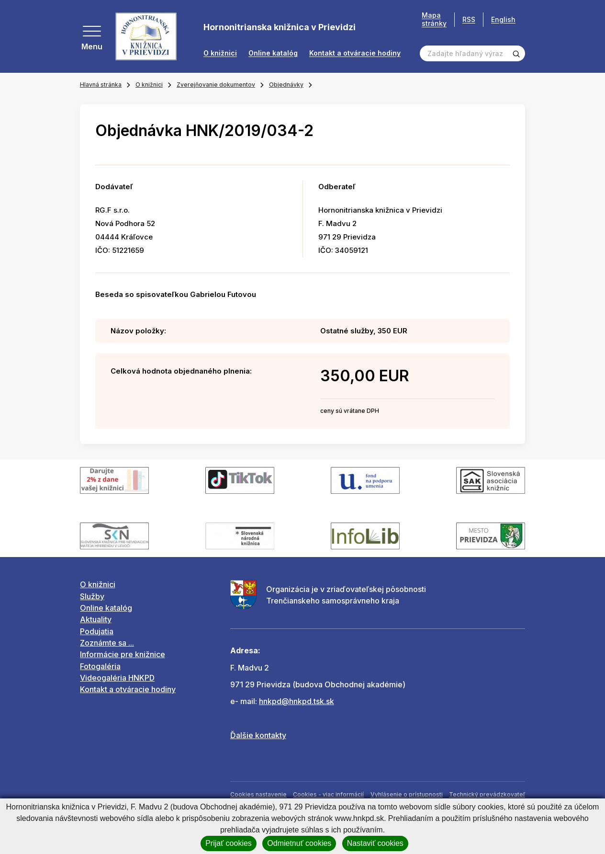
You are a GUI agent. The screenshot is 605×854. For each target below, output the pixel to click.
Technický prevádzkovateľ (487, 794)
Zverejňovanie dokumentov (216, 84)
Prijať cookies (228, 843)
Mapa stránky (434, 19)
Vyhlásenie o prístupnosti (406, 794)
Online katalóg (273, 53)
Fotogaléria (100, 666)
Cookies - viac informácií (328, 794)
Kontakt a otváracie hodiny (355, 53)
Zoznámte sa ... (107, 643)
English (503, 19)
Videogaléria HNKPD (117, 678)
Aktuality (96, 619)
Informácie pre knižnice (122, 654)
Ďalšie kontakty (258, 735)
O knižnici (220, 53)
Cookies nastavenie (258, 794)
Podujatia (96, 631)
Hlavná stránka (101, 84)
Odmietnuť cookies (299, 843)
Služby (92, 596)
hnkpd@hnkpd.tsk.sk (296, 701)
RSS (468, 19)
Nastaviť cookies (375, 843)
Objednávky (286, 84)
